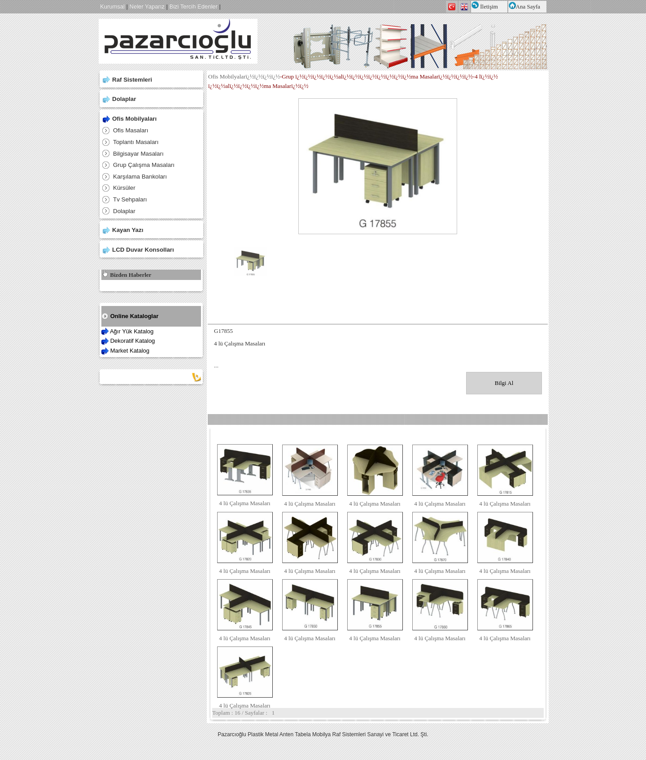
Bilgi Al (504, 383)
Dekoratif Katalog (132, 340)
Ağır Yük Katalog (131, 331)
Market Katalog (129, 350)
